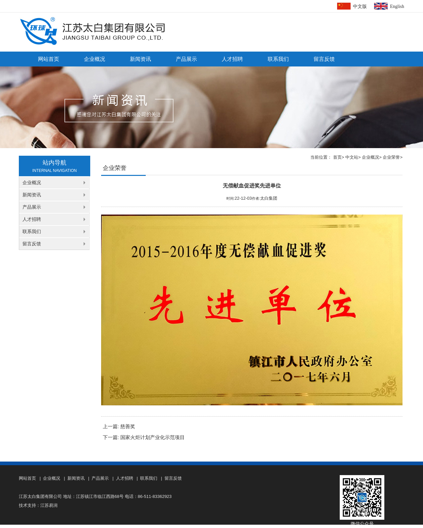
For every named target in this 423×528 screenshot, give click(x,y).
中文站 (351, 157)
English (397, 6)
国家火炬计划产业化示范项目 (152, 437)
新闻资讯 (140, 59)
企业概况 (94, 59)
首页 (337, 157)
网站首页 (48, 59)
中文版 (360, 6)
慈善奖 (127, 426)
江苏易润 (49, 505)
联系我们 (278, 59)
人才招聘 (232, 59)
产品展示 (186, 59)
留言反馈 (324, 59)
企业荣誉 (391, 157)
